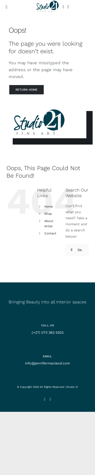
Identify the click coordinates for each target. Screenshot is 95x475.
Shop (48, 213)
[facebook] (50, 399)
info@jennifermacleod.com (47, 363)
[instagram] (44, 399)
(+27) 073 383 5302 (48, 332)
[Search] (71, 250)
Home (48, 206)
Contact (50, 233)
